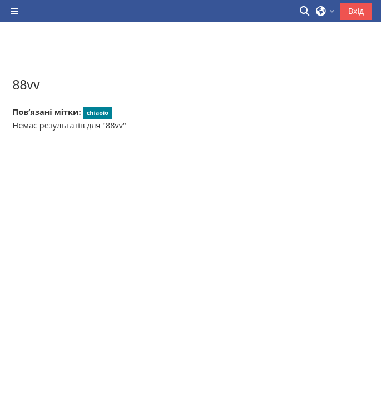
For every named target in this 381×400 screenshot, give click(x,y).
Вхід (356, 11)
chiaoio (97, 112)
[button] (305, 11)
